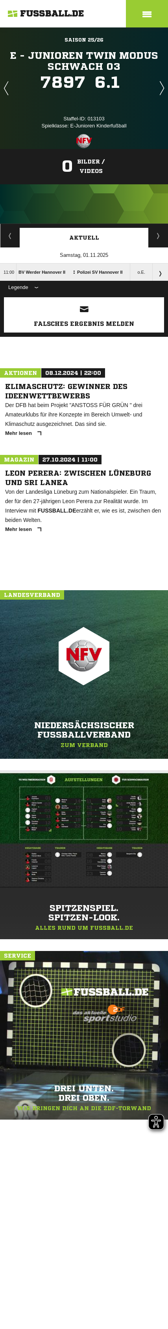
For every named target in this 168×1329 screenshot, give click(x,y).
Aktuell (84, 237)
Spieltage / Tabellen (158, 235)
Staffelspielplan (10, 235)
